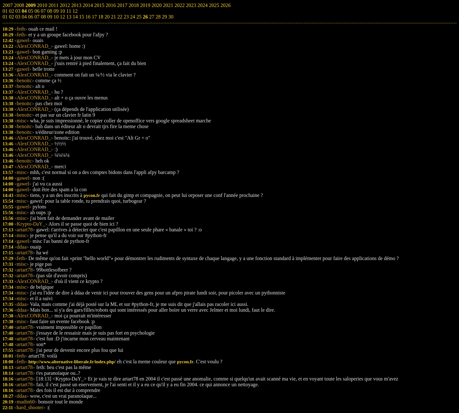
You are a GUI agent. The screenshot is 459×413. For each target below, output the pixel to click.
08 (43, 16)
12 (62, 16)
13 (68, 16)
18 (100, 16)
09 (49, 16)
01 (5, 16)
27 (151, 16)
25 (139, 16)
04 (24, 16)
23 (126, 16)
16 (88, 16)
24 (132, 16)
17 (94, 16)
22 (119, 16)
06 (30, 16)
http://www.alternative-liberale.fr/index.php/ (72, 361)
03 (17, 16)
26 (145, 16)
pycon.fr (92, 195)
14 (75, 16)
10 (56, 16)
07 (37, 16)
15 (81, 16)
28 (158, 16)
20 (107, 16)
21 (113, 16)
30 (170, 16)
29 (164, 16)
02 (11, 16)
